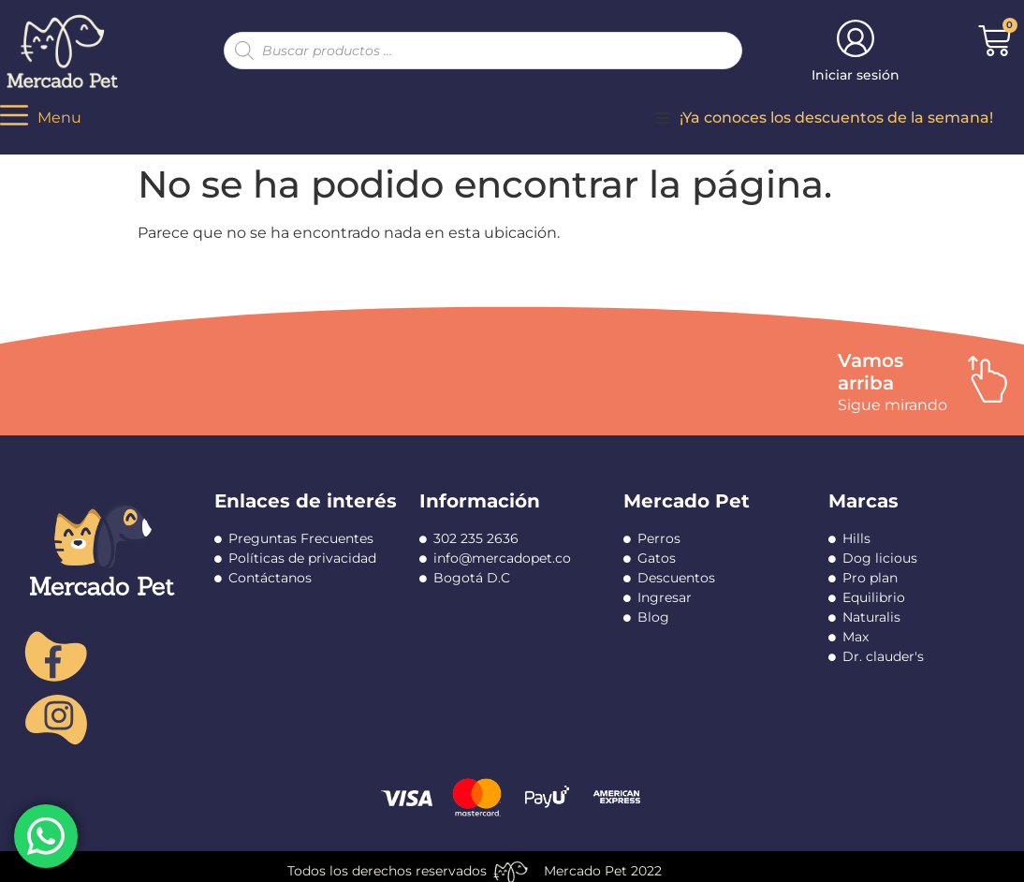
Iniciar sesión (856, 74)
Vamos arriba (870, 371)
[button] (663, 118)
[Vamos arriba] (987, 379)
